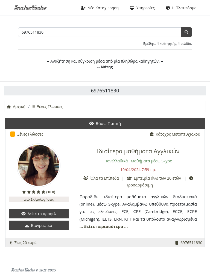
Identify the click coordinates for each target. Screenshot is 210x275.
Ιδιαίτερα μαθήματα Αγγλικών (138, 151)
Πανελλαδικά (116, 160)
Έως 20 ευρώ (23, 242)
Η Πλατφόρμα (181, 7)
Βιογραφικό (38, 225)
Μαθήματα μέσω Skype (151, 160)
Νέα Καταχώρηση (100, 7)
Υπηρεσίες (142, 7)
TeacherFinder (30, 7)
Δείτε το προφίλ (38, 213)
